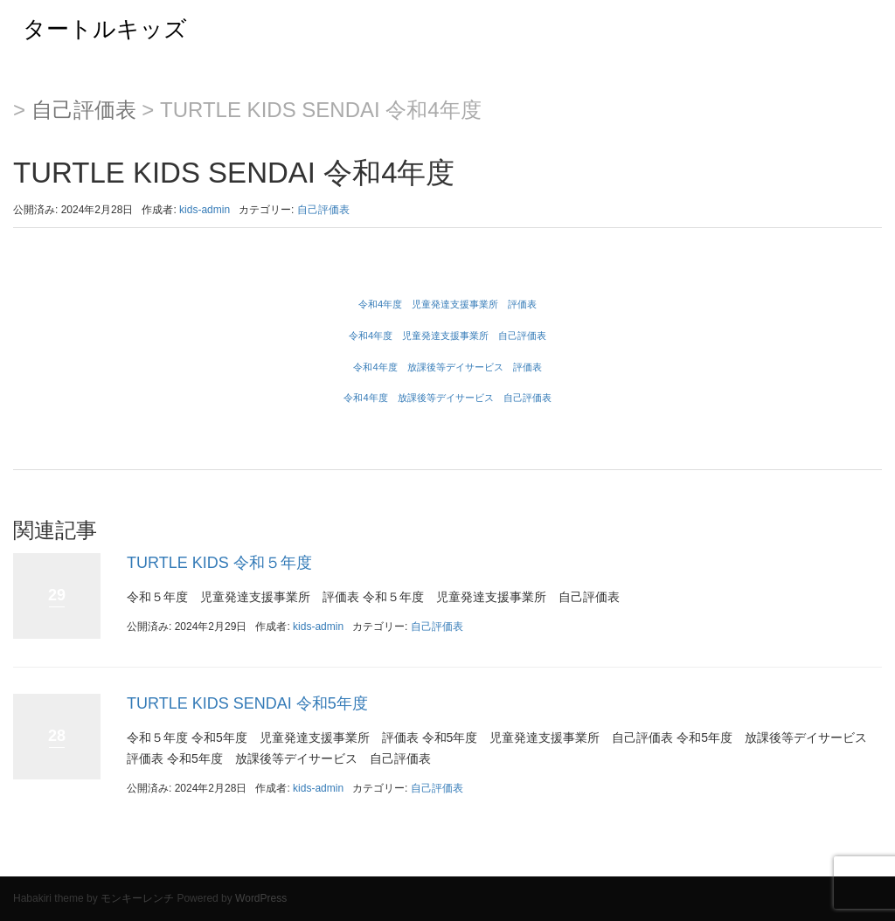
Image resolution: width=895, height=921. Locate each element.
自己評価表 (83, 109)
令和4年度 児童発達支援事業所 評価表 (447, 304)
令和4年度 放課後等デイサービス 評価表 (447, 367)
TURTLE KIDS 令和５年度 (219, 562)
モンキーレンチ (137, 898)
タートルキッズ (93, 29)
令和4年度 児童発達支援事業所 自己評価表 (447, 335)
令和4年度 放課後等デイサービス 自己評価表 (447, 397)
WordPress (261, 898)
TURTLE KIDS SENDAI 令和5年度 (247, 703)
